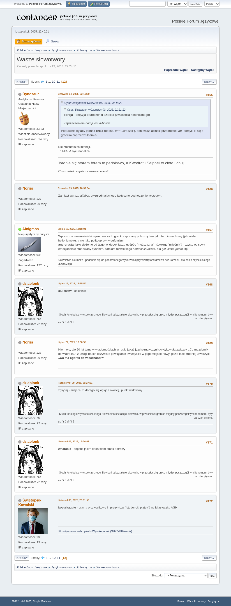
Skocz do (156, 575)
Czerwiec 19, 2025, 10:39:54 (74, 188)
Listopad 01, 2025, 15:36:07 (73, 441)
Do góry (22, 558)
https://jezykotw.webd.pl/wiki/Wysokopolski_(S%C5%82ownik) (95, 531)
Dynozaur (31, 94)
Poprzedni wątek (176, 70)
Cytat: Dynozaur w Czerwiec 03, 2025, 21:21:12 (96, 109)
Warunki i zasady (196, 601)
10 (53, 81)
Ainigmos (30, 229)
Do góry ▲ (213, 601)
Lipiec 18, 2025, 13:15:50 (72, 283)
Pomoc (181, 601)
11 (58, 81)
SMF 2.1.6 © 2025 (21, 601)
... (50, 81)
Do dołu (21, 82)
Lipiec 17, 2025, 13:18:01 (72, 229)
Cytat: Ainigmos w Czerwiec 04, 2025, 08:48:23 (93, 102)
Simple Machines (42, 601)
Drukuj (209, 82)
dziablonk (31, 284)
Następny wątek (202, 70)
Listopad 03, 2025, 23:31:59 (73, 500)
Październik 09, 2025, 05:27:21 (75, 382)
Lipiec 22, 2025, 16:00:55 (72, 342)
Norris (28, 188)
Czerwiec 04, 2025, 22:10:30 (74, 94)
